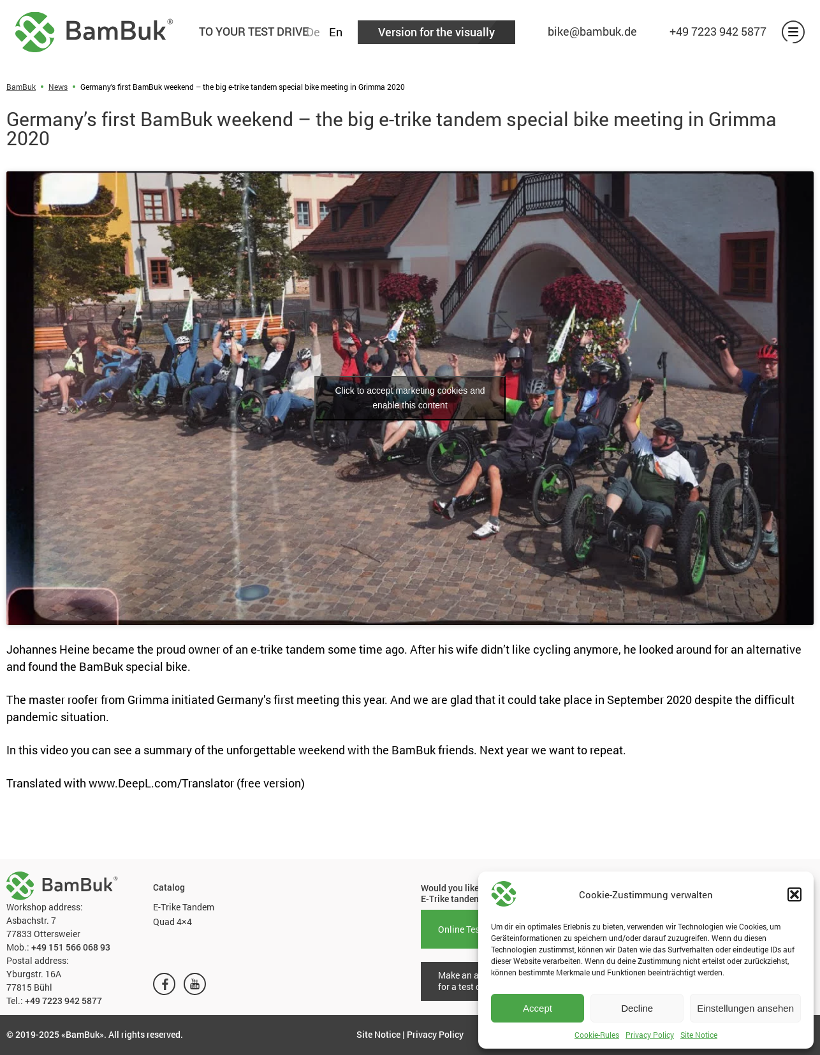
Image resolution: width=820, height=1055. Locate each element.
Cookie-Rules (597, 1035)
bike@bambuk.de (592, 31)
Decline (637, 1008)
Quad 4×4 (172, 921)
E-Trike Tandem (183, 907)
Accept (537, 1008)
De (313, 31)
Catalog (169, 887)
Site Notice (698, 1035)
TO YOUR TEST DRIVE (254, 31)
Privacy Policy (650, 1035)
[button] (794, 894)
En (335, 31)
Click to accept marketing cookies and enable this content (410, 397)
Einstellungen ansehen (745, 1008)
